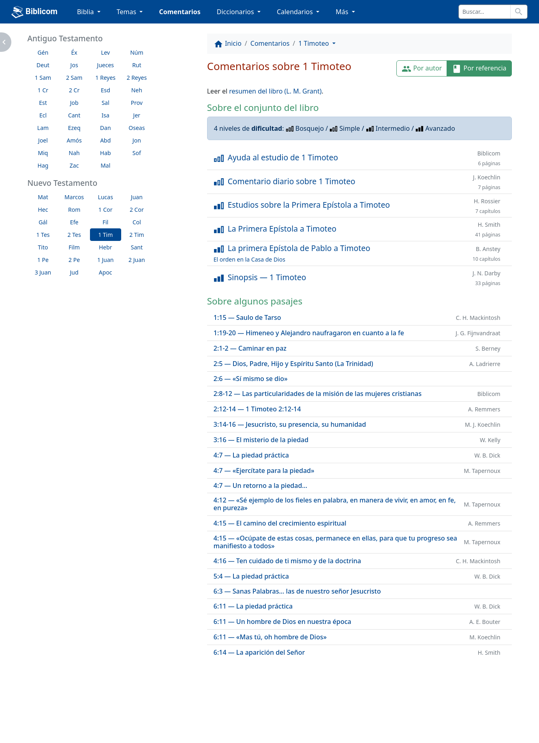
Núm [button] (136, 52)
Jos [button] (74, 65)
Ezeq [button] (74, 128)
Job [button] (74, 102)
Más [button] (343, 11)
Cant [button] (74, 115)
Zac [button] (74, 165)
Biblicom (34, 12)
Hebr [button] (105, 247)
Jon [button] (137, 140)
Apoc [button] (105, 272)
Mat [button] (43, 197)
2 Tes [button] (74, 234)
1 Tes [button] (42, 234)
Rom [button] (74, 209)
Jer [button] (137, 115)
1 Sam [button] (43, 77)
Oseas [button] (136, 128)
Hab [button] (105, 153)
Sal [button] (105, 102)
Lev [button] (105, 52)
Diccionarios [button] (236, 11)
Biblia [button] (86, 11)
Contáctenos (159, 716)
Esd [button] (105, 90)
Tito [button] (43, 247)
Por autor (422, 69)
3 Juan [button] (43, 272)
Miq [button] (43, 153)
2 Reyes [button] (136, 77)
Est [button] (43, 102)
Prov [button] (137, 102)
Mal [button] (105, 165)
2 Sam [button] (74, 77)
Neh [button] (136, 90)
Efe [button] (74, 222)
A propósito (106, 716)
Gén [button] (43, 52)
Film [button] (74, 247)
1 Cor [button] (105, 209)
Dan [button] (105, 128)
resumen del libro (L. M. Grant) (275, 91)
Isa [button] (105, 115)
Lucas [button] (105, 197)
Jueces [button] (105, 65)
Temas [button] (127, 11)
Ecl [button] (43, 115)
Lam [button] (43, 128)
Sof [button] (137, 153)
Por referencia (479, 69)
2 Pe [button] (74, 260)
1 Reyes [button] (105, 77)
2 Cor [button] (137, 209)
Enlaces (60, 716)
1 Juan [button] (105, 260)
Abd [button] (105, 140)
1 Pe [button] (43, 260)
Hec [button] (43, 209)
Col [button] (137, 222)
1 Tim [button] (105, 234)
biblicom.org (74, 729)
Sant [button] (137, 247)
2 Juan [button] (136, 260)
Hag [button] (43, 165)
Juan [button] (137, 197)
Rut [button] (136, 65)
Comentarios (179, 11)
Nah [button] (74, 153)
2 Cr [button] (74, 90)
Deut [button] (42, 65)
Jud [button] (74, 272)
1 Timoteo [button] (314, 43)
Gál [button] (42, 222)
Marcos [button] (74, 197)
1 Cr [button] (43, 90)
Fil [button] (106, 222)
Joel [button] (43, 140)
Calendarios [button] (295, 11)
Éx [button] (74, 52)
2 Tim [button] (136, 234)
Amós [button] (73, 140)
